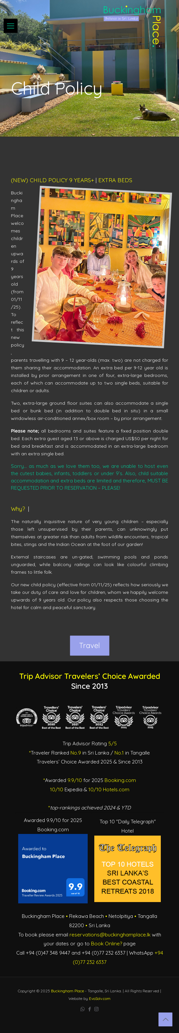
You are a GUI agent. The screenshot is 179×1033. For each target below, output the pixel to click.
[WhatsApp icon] (82, 1009)
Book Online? (106, 943)
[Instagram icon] (96, 1009)
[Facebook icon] (89, 1009)
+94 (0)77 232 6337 (103, 953)
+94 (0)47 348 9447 (48, 953)
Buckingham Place (67, 990)
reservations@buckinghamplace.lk (110, 934)
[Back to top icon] (165, 1019)
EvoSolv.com (100, 998)
